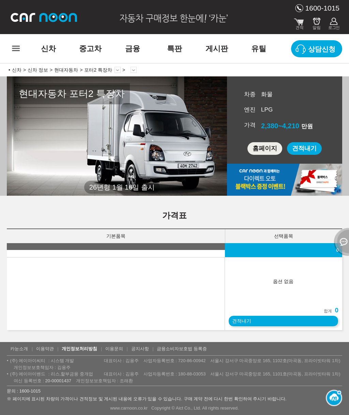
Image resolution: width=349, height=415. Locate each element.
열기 (340, 242)
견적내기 (304, 148)
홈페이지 (265, 148)
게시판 (217, 48)
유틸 (258, 48)
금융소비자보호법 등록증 (182, 348)
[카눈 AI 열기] (332, 398)
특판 (174, 48)
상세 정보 (134, 70)
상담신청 (321, 49)
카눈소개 (19, 348)
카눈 (44, 17)
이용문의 (114, 348)
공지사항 (140, 348)
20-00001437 (58, 380)
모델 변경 (118, 70)
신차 (48, 48)
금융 (132, 48)
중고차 (90, 48)
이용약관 (45, 348)
